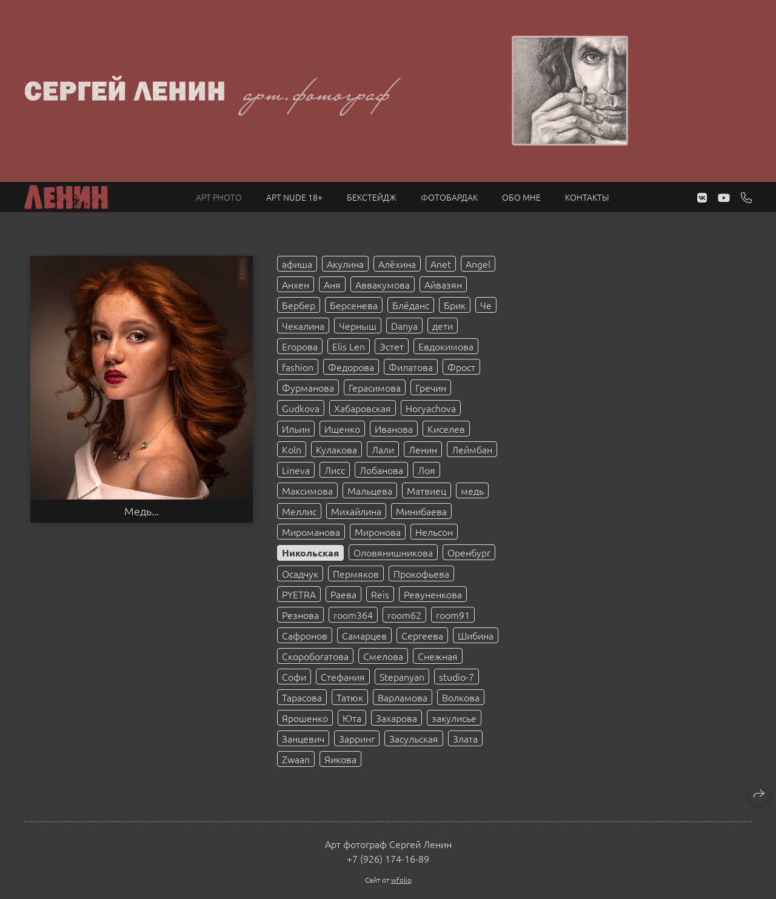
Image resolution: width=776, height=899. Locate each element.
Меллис (299, 511)
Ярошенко (305, 717)
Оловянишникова (393, 552)
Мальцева (369, 490)
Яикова (340, 759)
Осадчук (300, 573)
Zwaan (296, 759)
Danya (404, 325)
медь (472, 490)
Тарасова (302, 697)
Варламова (402, 697)
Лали (383, 449)
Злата (465, 738)
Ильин (296, 428)
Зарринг (357, 738)
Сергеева (422, 635)
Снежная (438, 656)
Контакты (587, 197)
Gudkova (300, 408)
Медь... (141, 511)
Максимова (307, 490)
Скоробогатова (315, 656)
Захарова (396, 717)
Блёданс (410, 305)
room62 (404, 614)
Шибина (475, 635)
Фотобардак (449, 197)
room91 (453, 614)
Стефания (343, 676)
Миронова (378, 531)
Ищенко (342, 428)
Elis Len (348, 346)
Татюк (349, 697)
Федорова (351, 366)
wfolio (401, 879)
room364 (353, 614)
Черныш (357, 325)
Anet (440, 263)
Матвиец (426, 490)
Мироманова (311, 531)
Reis (380, 594)
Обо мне (521, 197)
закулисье (454, 717)
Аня (332, 284)
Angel (478, 263)
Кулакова (336, 449)
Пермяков (356, 573)
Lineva (296, 469)
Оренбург (468, 552)
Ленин (423, 449)
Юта (352, 717)
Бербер (298, 305)
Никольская (310, 552)
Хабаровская (362, 408)
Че (486, 305)
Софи (294, 676)
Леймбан (472, 449)
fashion (297, 366)
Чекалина (303, 325)
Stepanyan (402, 676)
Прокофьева (421, 573)
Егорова (300, 346)
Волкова (461, 697)
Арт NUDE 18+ (294, 197)
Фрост (461, 366)
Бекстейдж (371, 197)
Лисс (334, 469)
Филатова (411, 366)
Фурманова (308, 387)
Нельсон (434, 531)
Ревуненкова (433, 594)
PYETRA (299, 594)
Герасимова (375, 387)
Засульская (413, 738)
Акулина (345, 263)
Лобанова (381, 469)
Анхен (295, 284)
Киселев (446, 428)
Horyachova (431, 408)
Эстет (392, 346)
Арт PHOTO (219, 197)
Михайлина (356, 511)
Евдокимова (445, 346)
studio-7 (456, 676)
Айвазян (443, 284)
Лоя (426, 469)
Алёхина (397, 263)
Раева (343, 594)
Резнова (300, 614)
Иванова (394, 428)
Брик (455, 305)
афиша (297, 263)
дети (442, 325)
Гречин (430, 387)
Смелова (383, 656)
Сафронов (304, 635)
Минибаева (421, 511)
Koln (291, 449)
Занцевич (303, 738)
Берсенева (354, 305)
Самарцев (364, 635)
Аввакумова (382, 284)
